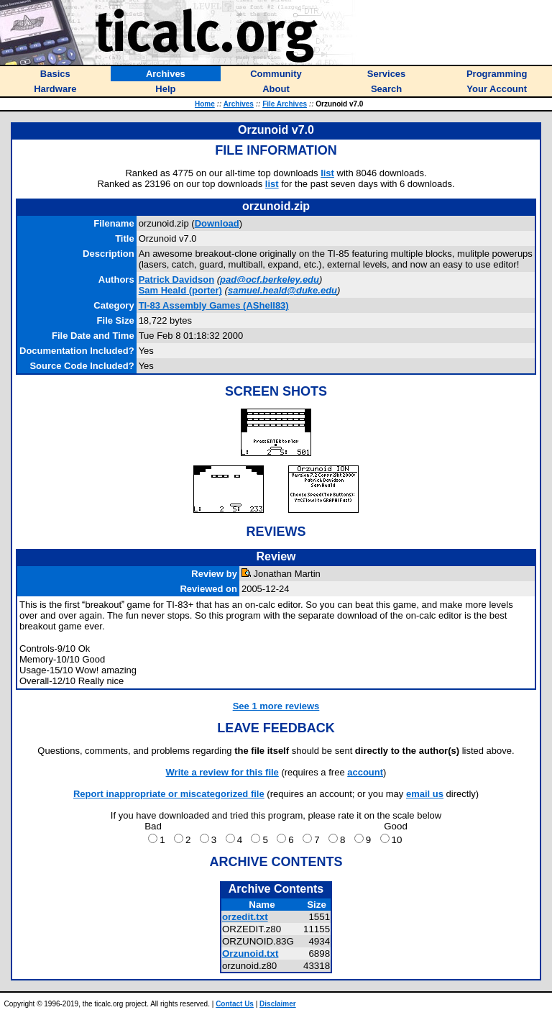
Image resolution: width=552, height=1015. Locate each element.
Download (217, 223)
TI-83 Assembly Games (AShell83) (214, 305)
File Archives (284, 104)
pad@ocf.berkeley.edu (269, 279)
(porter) (180, 290)
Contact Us (235, 1004)
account (365, 772)
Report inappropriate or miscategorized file (168, 793)
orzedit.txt (245, 916)
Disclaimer (277, 1004)
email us (424, 793)
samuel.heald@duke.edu (282, 290)
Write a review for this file (222, 772)
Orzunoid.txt (250, 953)
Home (205, 104)
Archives (239, 104)
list (327, 173)
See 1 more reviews (276, 706)
